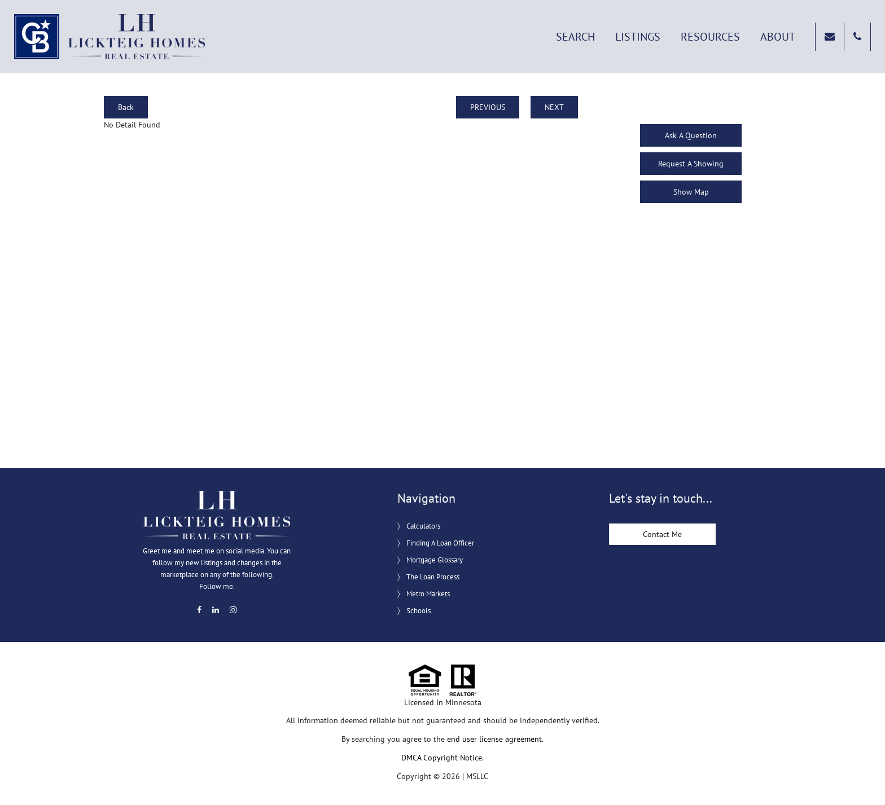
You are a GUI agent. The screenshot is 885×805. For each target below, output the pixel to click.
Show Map (691, 192)
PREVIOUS (487, 107)
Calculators (423, 526)
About (777, 36)
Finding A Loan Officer (440, 543)
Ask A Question (691, 135)
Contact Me (662, 534)
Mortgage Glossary (434, 560)
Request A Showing (691, 164)
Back (126, 107)
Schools (418, 610)
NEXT (554, 107)
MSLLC (477, 776)
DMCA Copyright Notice (441, 758)
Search (575, 36)
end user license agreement (494, 739)
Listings (637, 36)
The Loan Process (432, 577)
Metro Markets (428, 594)
